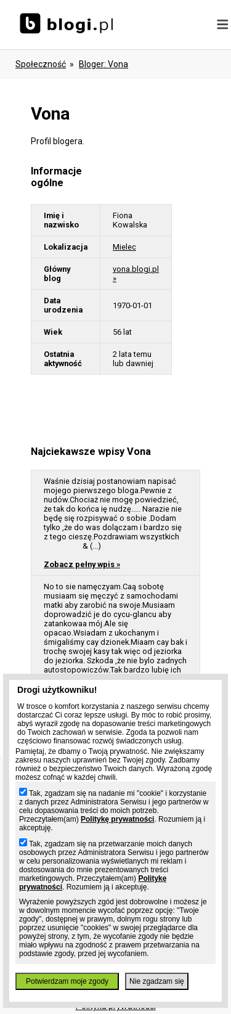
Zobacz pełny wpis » (82, 564)
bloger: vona (103, 64)
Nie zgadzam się (156, 981)
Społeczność (40, 64)
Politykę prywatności (117, 819)
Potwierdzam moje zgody (67, 981)
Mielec (124, 246)
